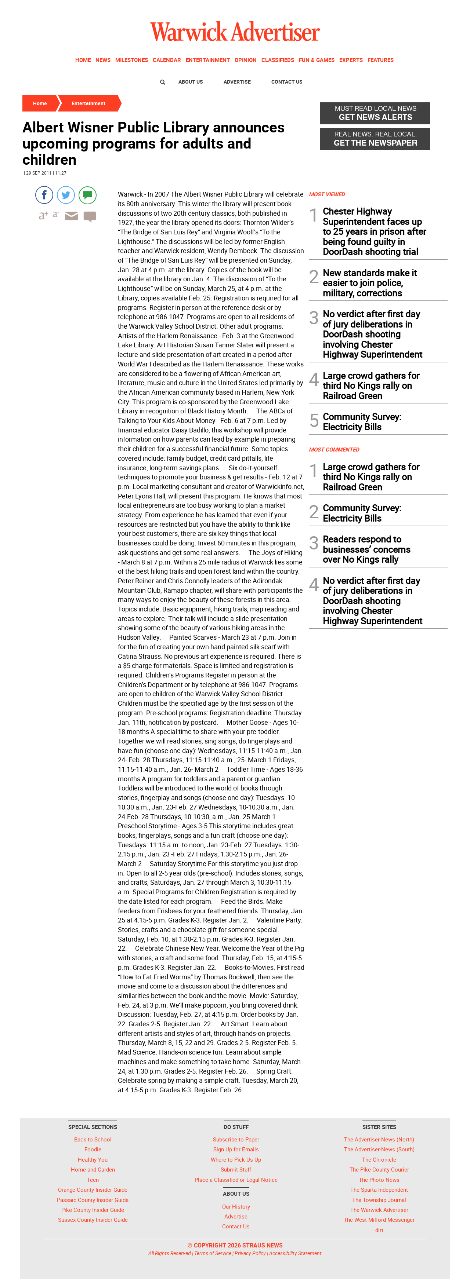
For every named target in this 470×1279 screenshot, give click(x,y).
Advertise (237, 81)
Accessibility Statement (295, 1253)
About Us (190, 81)
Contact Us (287, 81)
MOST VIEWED (327, 194)
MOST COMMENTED (334, 449)
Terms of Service (212, 1253)
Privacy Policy (250, 1253)
